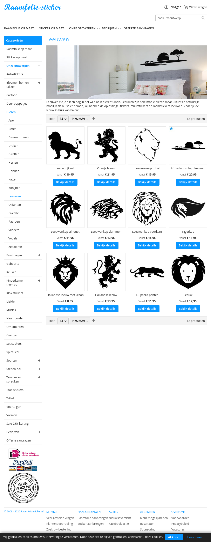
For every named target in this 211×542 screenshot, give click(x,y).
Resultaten (147, 524)
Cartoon (11, 95)
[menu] (105, 28)
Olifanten (14, 205)
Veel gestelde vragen (60, 518)
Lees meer (194, 537)
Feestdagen (14, 255)
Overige (13, 213)
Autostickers (14, 74)
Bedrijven (12, 432)
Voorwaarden (180, 518)
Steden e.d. (13, 369)
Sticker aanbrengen (91, 524)
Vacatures (178, 529)
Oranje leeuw (106, 168)
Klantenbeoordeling (59, 524)
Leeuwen (14, 196)
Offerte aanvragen (18, 440)
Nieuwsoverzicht (120, 518)
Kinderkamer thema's (15, 283)
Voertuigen (13, 407)
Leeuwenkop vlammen (106, 231)
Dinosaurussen (18, 137)
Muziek (11, 310)
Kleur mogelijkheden (154, 518)
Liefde (10, 301)
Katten (12, 179)
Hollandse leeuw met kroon (65, 295)
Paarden (14, 221)
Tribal (10, 398)
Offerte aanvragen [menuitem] (139, 28)
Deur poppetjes (16, 103)
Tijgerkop (188, 231)
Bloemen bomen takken (17, 85)
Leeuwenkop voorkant (147, 231)
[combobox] (181, 18)
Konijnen (14, 188)
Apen (11, 120)
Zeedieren (15, 247)
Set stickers (14, 344)
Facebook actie (119, 524)
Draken (13, 146)
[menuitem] (20, 28)
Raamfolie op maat (19, 49)
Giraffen (13, 154)
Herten (13, 162)
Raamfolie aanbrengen (93, 518)
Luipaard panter (147, 295)
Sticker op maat (16, 57)
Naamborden (15, 318)
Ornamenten (15, 327)
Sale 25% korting (17, 423)
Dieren (11, 112)
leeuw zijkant (65, 168)
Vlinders (13, 230)
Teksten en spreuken (13, 379)
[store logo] (33, 8)
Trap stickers (14, 390)
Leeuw (188, 295)
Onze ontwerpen (18, 66)
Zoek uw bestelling (58, 529)
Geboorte (12, 264)
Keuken (11, 272)
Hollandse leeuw (106, 295)
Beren (12, 129)
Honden (13, 171)
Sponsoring (147, 529)
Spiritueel (12, 352)
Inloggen (175, 7)
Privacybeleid (180, 524)
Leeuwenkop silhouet (65, 231)
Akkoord (174, 537)
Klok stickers (14, 293)
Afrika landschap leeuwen (188, 168)
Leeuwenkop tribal (147, 168)
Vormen (11, 415)
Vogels (12, 238)
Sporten (11, 360)
